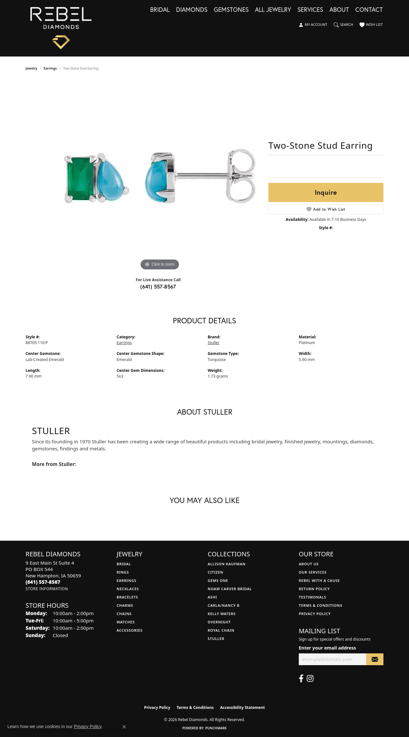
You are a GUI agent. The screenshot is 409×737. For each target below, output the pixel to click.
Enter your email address (327, 648)
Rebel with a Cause (319, 580)
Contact (369, 9)
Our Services (313, 572)
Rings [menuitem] (123, 572)
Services (310, 9)
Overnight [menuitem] (219, 622)
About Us (309, 563)
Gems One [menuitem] (218, 580)
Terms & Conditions (320, 605)
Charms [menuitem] (125, 605)
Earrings (50, 68)
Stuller (214, 342)
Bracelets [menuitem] (127, 597)
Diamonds (191, 9)
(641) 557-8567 (158, 286)
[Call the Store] (43, 582)
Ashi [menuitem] (212, 597)
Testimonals (312, 597)
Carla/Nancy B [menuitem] (224, 605)
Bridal (160, 9)
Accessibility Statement (242, 707)
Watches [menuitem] (126, 622)
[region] (160, 176)
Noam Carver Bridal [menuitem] (230, 588)
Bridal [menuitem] (124, 563)
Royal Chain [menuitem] (221, 630)
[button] (312, 25)
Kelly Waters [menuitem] (222, 613)
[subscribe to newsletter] (374, 659)
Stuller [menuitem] (216, 638)
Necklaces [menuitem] (128, 588)
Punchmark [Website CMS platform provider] (216, 728)
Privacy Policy (315, 613)
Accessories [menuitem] (130, 630)
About (339, 9)
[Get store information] (47, 588)
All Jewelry (273, 9)
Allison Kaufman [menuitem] (227, 563)
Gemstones (231, 9)
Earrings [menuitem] (126, 580)
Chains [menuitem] (124, 613)
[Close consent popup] (124, 727)
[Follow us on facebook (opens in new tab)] (301, 678)
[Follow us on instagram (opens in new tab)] (310, 678)
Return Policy (314, 588)
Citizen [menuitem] (215, 572)
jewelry (31, 68)
